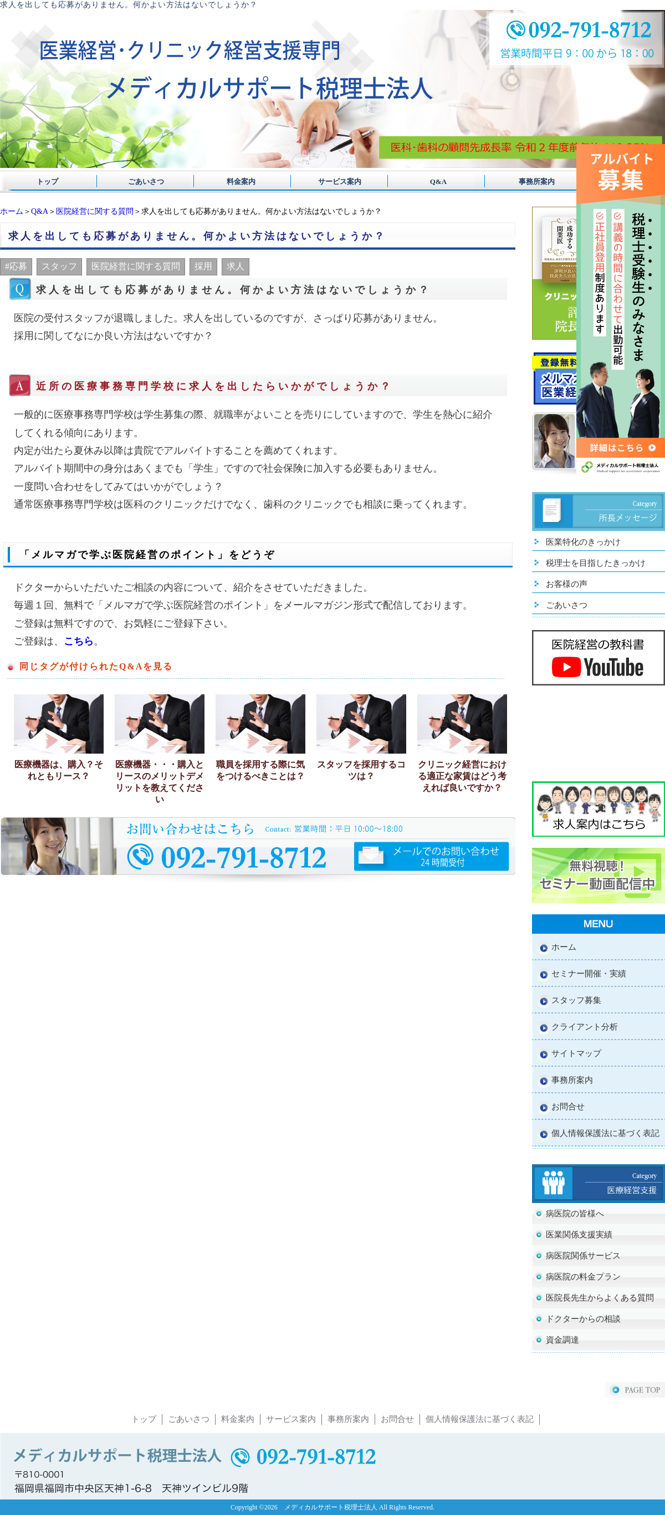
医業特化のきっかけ (583, 542)
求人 (235, 266)
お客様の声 (566, 584)
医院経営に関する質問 (95, 211)
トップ (47, 181)
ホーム (11, 211)
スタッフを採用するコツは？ (361, 770)
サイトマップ (576, 1053)
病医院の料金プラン (583, 1276)
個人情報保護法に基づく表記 (605, 1133)
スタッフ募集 (576, 1000)
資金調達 (562, 1339)
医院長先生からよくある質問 (600, 1297)
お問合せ (568, 1106)
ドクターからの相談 (583, 1318)
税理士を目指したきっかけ (596, 563)
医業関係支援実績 (579, 1234)
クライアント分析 (584, 1026)
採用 (203, 266)
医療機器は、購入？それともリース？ (58, 770)
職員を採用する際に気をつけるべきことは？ (260, 770)
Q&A (427, 181)
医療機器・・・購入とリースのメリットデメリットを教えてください (159, 782)
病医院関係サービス (583, 1255)
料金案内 (237, 181)
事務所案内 (522, 181)
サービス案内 (332, 181)
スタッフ (59, 266)
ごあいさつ (142, 181)
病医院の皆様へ (575, 1213)
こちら (79, 641)
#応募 (16, 266)
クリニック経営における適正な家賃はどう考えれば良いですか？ (462, 776)
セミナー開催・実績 (588, 973)
